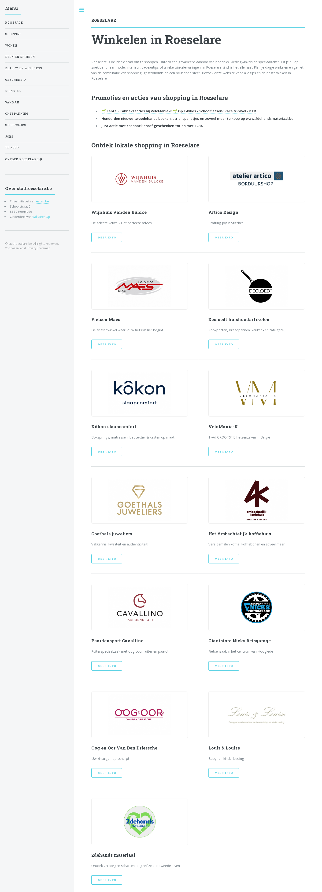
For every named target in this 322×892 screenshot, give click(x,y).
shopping (13, 34)
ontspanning (16, 113)
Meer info (107, 237)
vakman (12, 102)
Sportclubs (15, 125)
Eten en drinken (20, 56)
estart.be (42, 201)
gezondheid (15, 79)
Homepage (14, 22)
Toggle (82, 9)
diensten (13, 91)
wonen (11, 45)
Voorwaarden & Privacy (20, 248)
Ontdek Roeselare (23, 159)
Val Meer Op (41, 217)
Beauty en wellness (23, 68)
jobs (9, 136)
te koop (12, 148)
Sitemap (44, 248)
